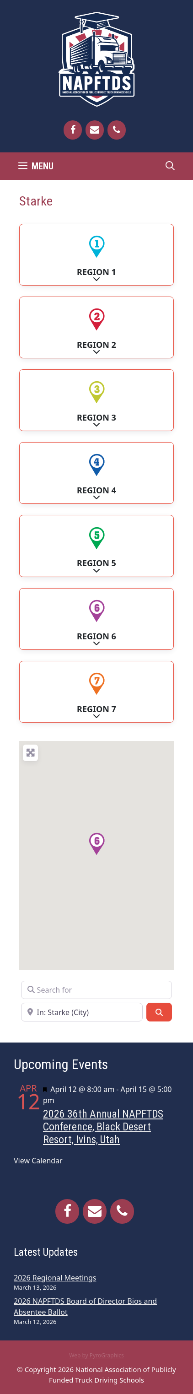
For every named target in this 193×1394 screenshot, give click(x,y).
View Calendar (38, 1161)
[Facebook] (73, 130)
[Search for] (96, 990)
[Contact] (95, 130)
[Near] (82, 1012)
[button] (96, 843)
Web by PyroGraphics (96, 1355)
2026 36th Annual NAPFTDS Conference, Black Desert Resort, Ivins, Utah (103, 1127)
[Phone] (116, 130)
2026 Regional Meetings (55, 1278)
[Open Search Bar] (170, 166)
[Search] (159, 1012)
